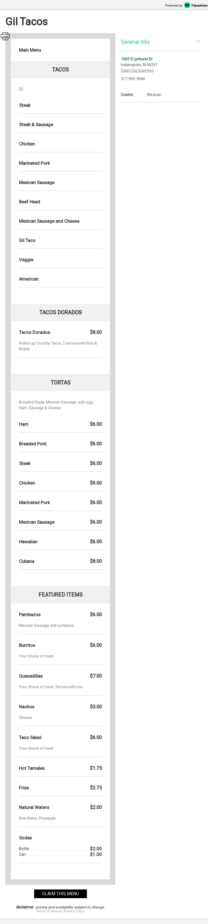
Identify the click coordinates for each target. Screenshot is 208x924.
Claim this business (137, 70)
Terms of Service (48, 911)
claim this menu (60, 893)
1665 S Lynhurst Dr (137, 59)
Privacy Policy (74, 911)
